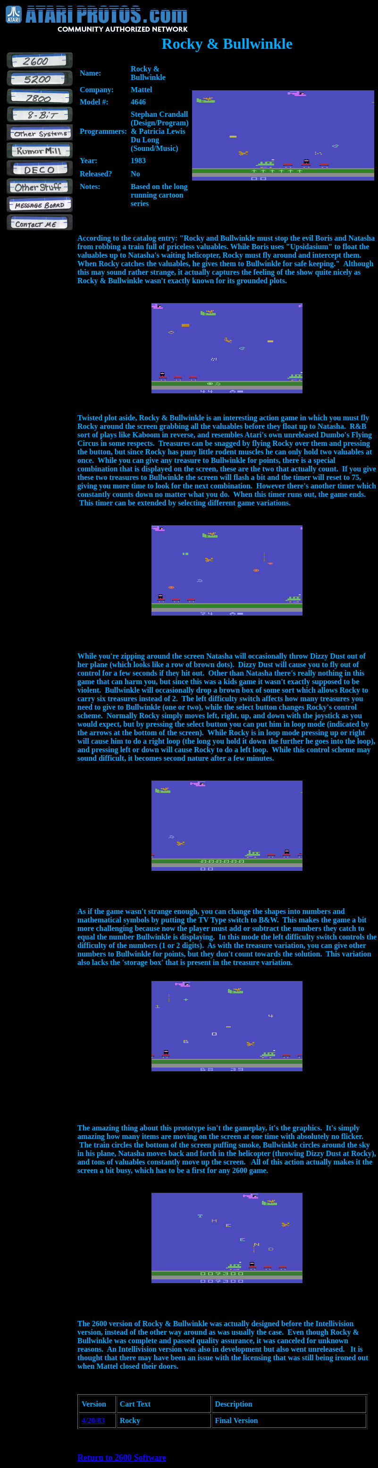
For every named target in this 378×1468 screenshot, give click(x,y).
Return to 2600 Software (121, 1457)
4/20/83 (93, 1420)
